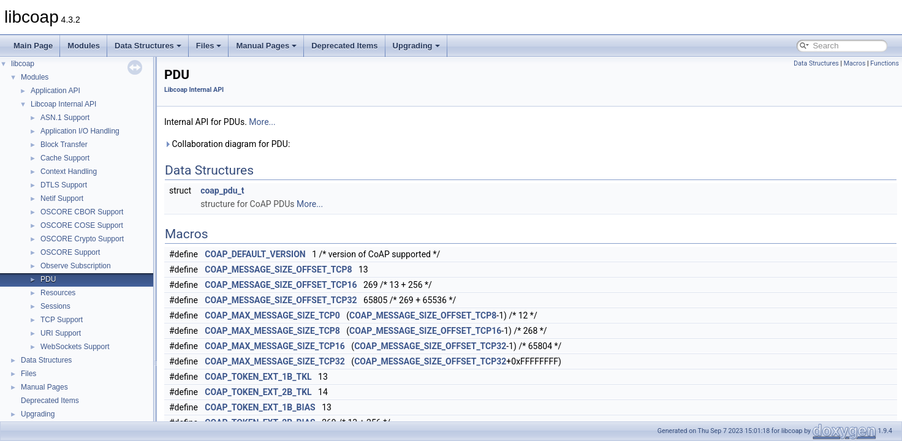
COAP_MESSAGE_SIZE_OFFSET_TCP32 (281, 300)
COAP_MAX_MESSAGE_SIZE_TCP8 (272, 331)
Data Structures (148, 45)
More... (262, 122)
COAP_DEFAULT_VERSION (255, 254)
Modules (83, 45)
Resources (57, 292)
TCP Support (61, 319)
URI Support (60, 333)
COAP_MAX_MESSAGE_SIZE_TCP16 (275, 346)
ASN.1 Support (64, 117)
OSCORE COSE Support (81, 225)
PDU (48, 279)
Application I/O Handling (79, 131)
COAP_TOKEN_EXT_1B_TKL (258, 377)
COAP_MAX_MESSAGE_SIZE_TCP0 (272, 315)
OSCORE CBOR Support (81, 212)
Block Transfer (64, 144)
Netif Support (61, 198)
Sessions (55, 306)
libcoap (22, 63)
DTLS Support (63, 185)
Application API (55, 90)
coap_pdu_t (222, 190)
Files (209, 45)
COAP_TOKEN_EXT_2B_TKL (258, 392)
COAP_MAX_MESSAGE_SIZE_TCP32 (275, 361)
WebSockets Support (75, 346)
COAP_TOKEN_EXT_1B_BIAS (260, 407)
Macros (855, 63)
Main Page (33, 45)
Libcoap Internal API (63, 104)
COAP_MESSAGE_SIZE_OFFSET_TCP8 (278, 269)
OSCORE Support (70, 252)
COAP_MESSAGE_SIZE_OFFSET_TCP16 (281, 285)
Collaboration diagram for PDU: (227, 144)
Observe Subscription (75, 266)
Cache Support (64, 158)
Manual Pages (266, 45)
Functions (884, 63)
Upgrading (416, 45)
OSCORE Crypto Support (82, 239)
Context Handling (68, 171)
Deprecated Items (344, 45)
